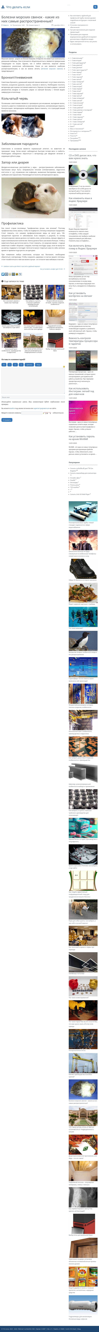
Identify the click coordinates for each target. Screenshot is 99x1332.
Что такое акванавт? (76, 628)
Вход (79, 1329)
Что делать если (18, 7)
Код (38, 365)
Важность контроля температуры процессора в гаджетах (83, 340)
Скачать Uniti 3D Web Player (80, 494)
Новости (6, 25)
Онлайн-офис (75, 478)
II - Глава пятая (75, 91)
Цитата (29, 365)
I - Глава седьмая (76, 77)
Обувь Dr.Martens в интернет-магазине (82, 580)
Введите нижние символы (11, 413)
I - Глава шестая (76, 84)
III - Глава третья (76, 119)
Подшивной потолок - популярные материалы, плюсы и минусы (55, 327)
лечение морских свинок (52, 69)
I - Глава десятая (76, 67)
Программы (75, 141)
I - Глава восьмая (76, 58)
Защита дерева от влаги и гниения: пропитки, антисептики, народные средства (81, 1290)
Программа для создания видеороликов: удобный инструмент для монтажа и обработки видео (83, 36)
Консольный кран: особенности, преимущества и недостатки (11, 350)
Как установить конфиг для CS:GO (52, 269)
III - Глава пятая (76, 115)
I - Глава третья (76, 79)
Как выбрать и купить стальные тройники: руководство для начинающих (33, 303)
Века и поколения (77, 129)
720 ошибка (74, 487)
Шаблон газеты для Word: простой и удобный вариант (20, 266)
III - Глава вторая (76, 105)
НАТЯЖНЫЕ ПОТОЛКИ (76, 973)
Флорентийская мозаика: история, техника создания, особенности (55, 302)
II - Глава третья (76, 96)
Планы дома (74, 485)
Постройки (75, 138)
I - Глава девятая (76, 65)
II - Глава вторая (76, 86)
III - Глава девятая (76, 108)
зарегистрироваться (41, 408)
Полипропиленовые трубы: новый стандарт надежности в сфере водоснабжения (81, 525)
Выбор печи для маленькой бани (55, 350)
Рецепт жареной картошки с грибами (82, 604)
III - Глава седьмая (77, 117)
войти (12, 408)
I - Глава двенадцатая (78, 63)
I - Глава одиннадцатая (79, 70)
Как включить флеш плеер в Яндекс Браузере (83, 247)
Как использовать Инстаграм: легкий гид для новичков (81, 391)
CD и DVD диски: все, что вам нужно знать (82, 157)
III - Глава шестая (76, 124)
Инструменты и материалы (80, 131)
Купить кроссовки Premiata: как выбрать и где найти (11, 326)
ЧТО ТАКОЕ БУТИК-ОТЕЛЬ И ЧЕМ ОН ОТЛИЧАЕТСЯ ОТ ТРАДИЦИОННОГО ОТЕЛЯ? (33, 350)
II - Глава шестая (76, 101)
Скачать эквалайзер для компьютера (83, 473)
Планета (73, 136)
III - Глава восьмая (77, 103)
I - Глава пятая (75, 75)
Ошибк (72, 480)
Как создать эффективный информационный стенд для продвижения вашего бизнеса (79, 894)
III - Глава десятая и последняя (81, 110)
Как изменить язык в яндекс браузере (80, 200)
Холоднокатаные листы (77, 1050)
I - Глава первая (76, 72)
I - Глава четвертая (77, 82)
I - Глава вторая (76, 60)
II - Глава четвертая (77, 98)
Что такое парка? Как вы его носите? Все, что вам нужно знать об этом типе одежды (33, 327)
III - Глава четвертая (77, 122)
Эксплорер (74, 482)
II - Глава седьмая (76, 93)
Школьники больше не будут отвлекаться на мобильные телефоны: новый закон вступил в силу (82, 553)
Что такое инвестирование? (78, 998)
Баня (72, 126)
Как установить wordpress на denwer (80, 294)
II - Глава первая (76, 89)
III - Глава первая (76, 112)
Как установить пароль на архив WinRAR (82, 438)
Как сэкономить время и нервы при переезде (11, 301)
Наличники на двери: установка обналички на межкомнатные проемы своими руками (82, 1261)
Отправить (7, 420)
